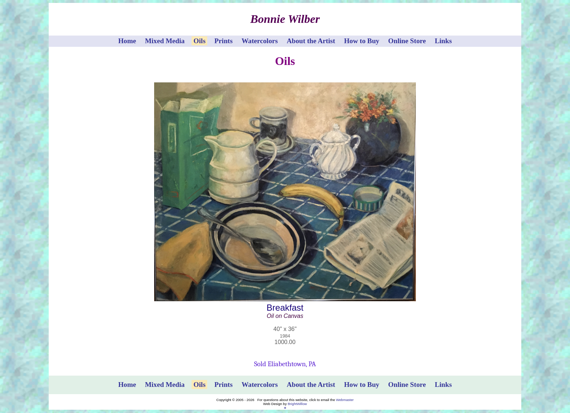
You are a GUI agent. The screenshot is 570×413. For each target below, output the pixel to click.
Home (127, 41)
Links (443, 41)
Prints (223, 41)
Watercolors (259, 41)
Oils (199, 41)
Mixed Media (165, 41)
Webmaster (345, 400)
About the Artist (311, 41)
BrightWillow (297, 404)
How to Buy (361, 41)
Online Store (407, 41)
